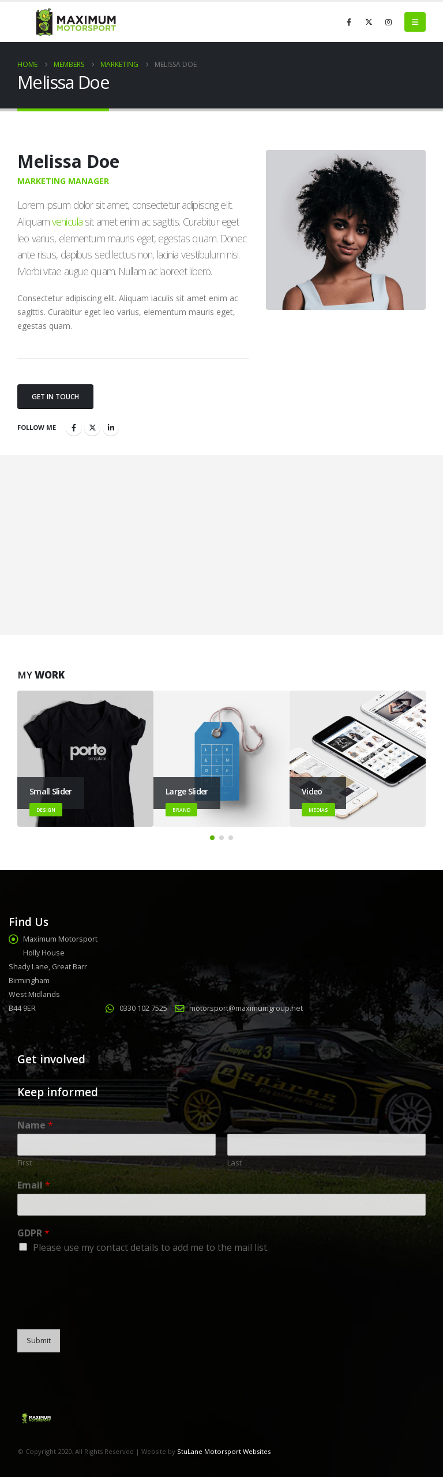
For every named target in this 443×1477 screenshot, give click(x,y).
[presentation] (105, 1310)
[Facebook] (349, 22)
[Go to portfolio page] (85, 759)
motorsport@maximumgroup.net (246, 1008)
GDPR (33, 1233)
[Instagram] (388, 22)
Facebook (74, 427)
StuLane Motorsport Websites (224, 1451)
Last (234, 1163)
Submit (39, 1340)
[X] (369, 22)
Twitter (92, 427)
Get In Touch (55, 397)
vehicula (67, 221)
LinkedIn (111, 427)
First (24, 1163)
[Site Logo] (75, 22)
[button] (415, 22)
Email (33, 1185)
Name (35, 1125)
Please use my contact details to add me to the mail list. (151, 1247)
